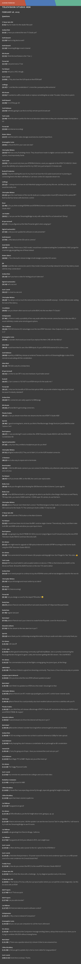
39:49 (4, 340)
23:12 (4, 184)
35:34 (4, 284)
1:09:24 (5, 751)
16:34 (4, 111)
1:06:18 (5, 701)
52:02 (4, 523)
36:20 (4, 300)
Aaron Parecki (8, 3)
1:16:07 (5, 832)
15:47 (4, 87)
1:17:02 (5, 840)
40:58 (4, 355)
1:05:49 (5, 686)
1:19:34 (5, 866)
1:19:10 (5, 848)
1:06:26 (5, 709)
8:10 (4, 32)
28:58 (4, 258)
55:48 (4, 597)
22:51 (4, 174)
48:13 (4, 460)
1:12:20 (5, 767)
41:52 (4, 374)
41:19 (4, 366)
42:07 (4, 381)
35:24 (4, 276)
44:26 (4, 408)
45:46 (4, 423)
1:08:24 (5, 728)
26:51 (4, 216)
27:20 (4, 232)
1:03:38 (5, 670)
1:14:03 (5, 790)
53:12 (4, 544)
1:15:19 (5, 814)
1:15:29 (5, 821)
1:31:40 (5, 950)
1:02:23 (5, 662)
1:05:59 (5, 694)
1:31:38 (5, 942)
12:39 (4, 40)
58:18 (4, 636)
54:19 (4, 573)
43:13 (4, 389)
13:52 (4, 72)
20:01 (4, 145)
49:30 (4, 486)
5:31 (4, 25)
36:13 (4, 292)
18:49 (4, 118)
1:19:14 (5, 856)
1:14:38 (5, 798)
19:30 (4, 129)
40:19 (4, 347)
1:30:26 (5, 924)
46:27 (4, 434)
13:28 (4, 48)
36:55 (4, 310)
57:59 (4, 628)
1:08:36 (5, 735)
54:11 (4, 563)
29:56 (4, 266)
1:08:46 (5, 743)
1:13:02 (5, 774)
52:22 (4, 534)
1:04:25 (5, 678)
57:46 (4, 613)
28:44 (4, 247)
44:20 (4, 400)
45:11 (4, 416)
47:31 (4, 452)
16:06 (4, 103)
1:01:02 (5, 644)
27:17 (4, 224)
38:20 (4, 329)
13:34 (4, 64)
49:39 (4, 494)
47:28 (4, 444)
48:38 (4, 468)
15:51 (4, 95)
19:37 (4, 137)
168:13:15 (6, 958)
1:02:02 (5, 652)
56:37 (4, 605)
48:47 (4, 479)
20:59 (4, 163)
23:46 (4, 206)
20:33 (4, 152)
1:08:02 (5, 720)
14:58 (4, 79)
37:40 (4, 318)
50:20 (4, 505)
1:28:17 (5, 916)
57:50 (4, 620)
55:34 (4, 581)
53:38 (4, 555)
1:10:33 (5, 759)
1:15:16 (5, 806)
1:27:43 (5, 900)
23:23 (4, 195)
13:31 (4, 56)
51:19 (4, 515)
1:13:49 (5, 782)
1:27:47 (5, 908)
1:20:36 (5, 874)
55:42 (4, 589)
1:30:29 (5, 931)
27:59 (4, 240)
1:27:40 (5, 892)
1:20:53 (5, 882)
